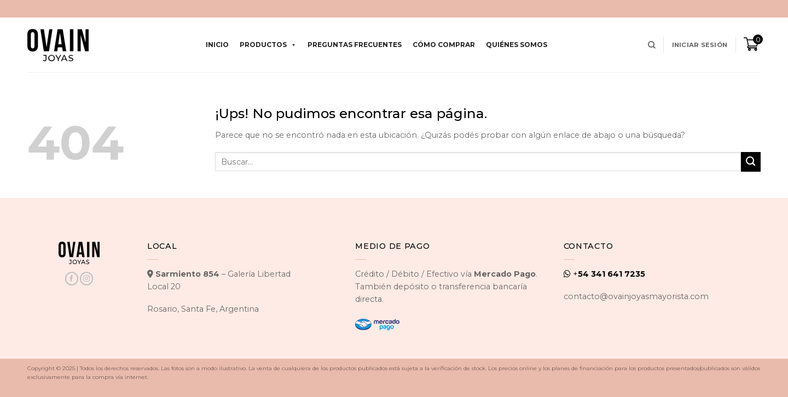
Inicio (217, 44)
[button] (699, 45)
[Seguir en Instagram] (86, 278)
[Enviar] (751, 162)
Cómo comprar (444, 44)
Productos (268, 45)
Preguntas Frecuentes (355, 44)
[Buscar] (652, 45)
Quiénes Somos (516, 44)
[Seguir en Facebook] (71, 278)
